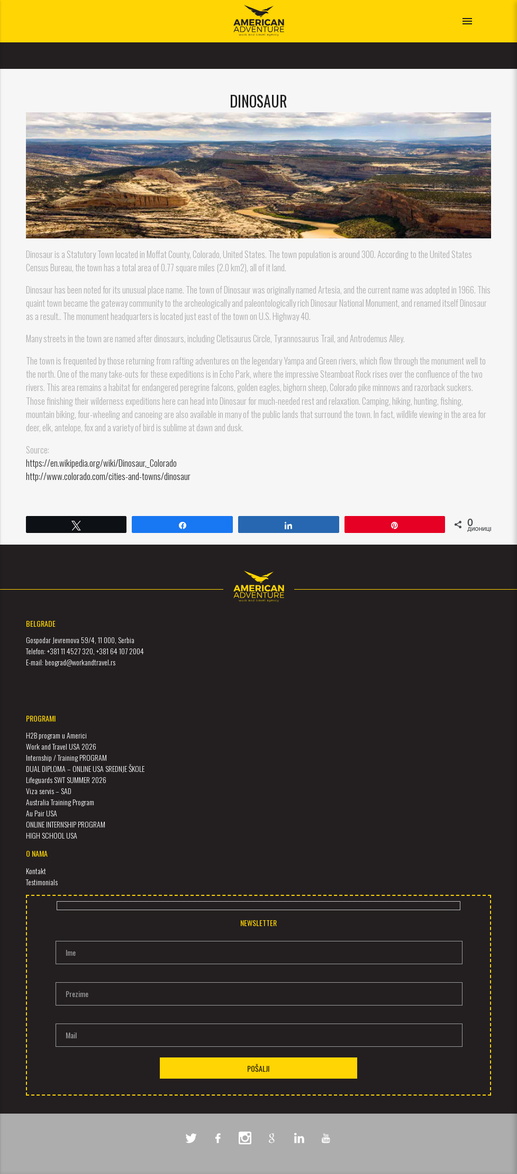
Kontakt (36, 870)
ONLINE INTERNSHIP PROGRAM (65, 824)
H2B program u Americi (56, 735)
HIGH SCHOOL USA (51, 835)
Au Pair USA (41, 813)
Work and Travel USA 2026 (61, 746)
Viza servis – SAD (48, 790)
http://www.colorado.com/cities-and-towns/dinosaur (108, 476)
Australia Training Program (60, 801)
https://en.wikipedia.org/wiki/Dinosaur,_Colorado (101, 462)
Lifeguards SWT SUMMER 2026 (66, 779)
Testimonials (42, 881)
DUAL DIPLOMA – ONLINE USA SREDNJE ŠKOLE (85, 768)
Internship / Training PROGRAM (66, 757)
